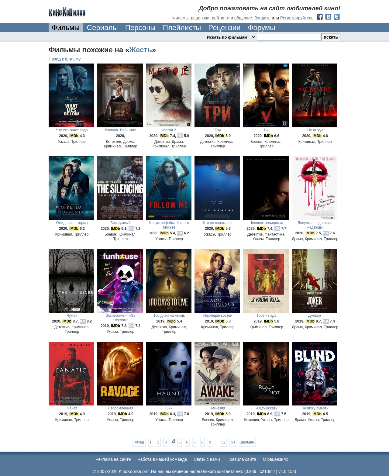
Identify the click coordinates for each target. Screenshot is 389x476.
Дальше (247, 442)
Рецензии (224, 27)
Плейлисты (182, 27)
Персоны (140, 27)
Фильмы (66, 27)
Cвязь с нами (207, 459)
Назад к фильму (65, 59)
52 (223, 442)
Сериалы (102, 27)
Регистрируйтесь (296, 18)
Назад (138, 442)
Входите (262, 18)
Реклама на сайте (113, 459)
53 (233, 442)
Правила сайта (241, 459)
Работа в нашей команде (162, 459)
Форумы (261, 27)
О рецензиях (275, 459)
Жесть (140, 50)
